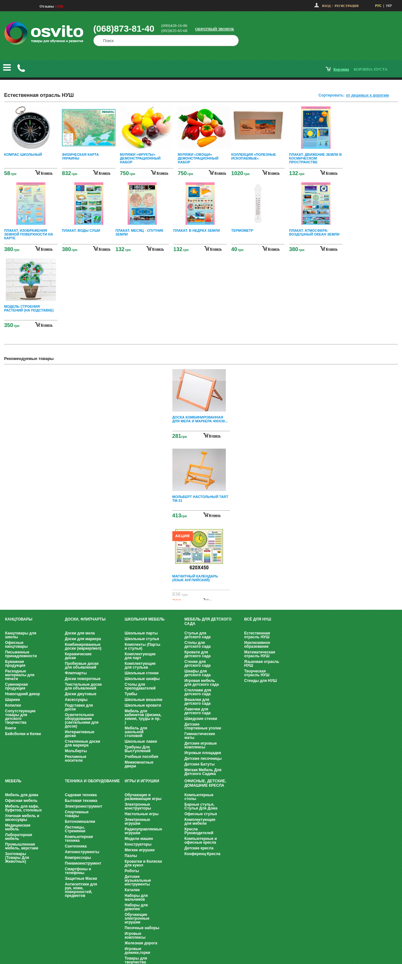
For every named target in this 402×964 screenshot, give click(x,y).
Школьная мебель (144, 619)
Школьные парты (141, 633)
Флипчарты (76, 673)
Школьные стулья (142, 639)
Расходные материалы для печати (19, 675)
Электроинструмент (83, 806)
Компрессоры (78, 857)
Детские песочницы (203, 758)
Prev (200, 374)
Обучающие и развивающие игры (143, 797)
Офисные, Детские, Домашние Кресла (205, 783)
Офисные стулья (200, 814)
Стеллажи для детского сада (197, 692)
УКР (389, 6)
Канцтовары (18, 619)
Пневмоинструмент (83, 863)
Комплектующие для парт (140, 656)
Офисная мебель (21, 800)
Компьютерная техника (79, 839)
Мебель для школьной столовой (136, 732)
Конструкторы (138, 844)
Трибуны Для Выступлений (138, 749)
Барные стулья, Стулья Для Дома (200, 806)
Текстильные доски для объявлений (83, 686)
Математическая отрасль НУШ (259, 654)
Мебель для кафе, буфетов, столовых (23, 808)
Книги (10, 728)
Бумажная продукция (15, 663)
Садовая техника (81, 795)
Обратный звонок (214, 29)
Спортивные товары (77, 814)
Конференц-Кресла (202, 854)
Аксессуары (76, 699)
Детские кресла (198, 848)
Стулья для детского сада (197, 635)
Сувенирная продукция (16, 686)
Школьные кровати (143, 705)
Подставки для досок (79, 707)
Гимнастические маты (199, 736)
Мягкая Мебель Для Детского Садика (202, 772)
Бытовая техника (81, 800)
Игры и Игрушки (142, 781)
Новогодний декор (22, 694)
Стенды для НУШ (260, 680)
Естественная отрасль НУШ (257, 635)
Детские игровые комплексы (200, 745)
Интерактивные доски (79, 734)
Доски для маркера (83, 639)
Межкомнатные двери (139, 764)
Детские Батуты (199, 764)
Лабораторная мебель (18, 837)
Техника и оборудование (92, 781)
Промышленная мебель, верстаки (21, 846)
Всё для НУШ (257, 619)
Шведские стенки (200, 718)
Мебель (13, 781)
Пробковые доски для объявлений (81, 665)
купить (47, 173)
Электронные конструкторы (138, 806)
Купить (215, 436)
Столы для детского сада (197, 644)
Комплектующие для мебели (199, 821)
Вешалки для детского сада (197, 701)
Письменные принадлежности (21, 654)
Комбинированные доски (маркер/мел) (83, 646)
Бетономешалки (80, 821)
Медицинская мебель (17, 827)
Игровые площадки (202, 753)
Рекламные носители (75, 758)
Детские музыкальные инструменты (138, 880)
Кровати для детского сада (197, 654)
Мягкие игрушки (140, 850)
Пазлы (131, 856)
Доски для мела (80, 633)
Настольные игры (141, 814)
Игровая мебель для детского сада (201, 682)
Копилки (13, 705)
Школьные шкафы (142, 679)
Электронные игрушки (137, 821)
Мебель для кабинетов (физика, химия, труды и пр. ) (143, 717)
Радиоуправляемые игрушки (143, 831)
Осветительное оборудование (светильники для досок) (81, 720)
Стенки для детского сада (197, 663)
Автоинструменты (82, 852)
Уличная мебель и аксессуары (22, 818)
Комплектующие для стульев (140, 665)
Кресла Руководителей (198, 831)
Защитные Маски (81, 878)
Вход (326, 6)
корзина (341, 69)
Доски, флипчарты (85, 619)
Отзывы (47, 6)
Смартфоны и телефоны (78, 871)
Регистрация (347, 6)
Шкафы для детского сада (197, 673)
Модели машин (139, 838)
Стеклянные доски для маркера (82, 743)
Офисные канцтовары (16, 644)
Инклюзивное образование (257, 644)
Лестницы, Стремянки (75, 829)
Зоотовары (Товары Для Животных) (17, 858)
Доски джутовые (80, 694)
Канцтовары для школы (20, 635)
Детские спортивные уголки (202, 726)
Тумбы (131, 694)
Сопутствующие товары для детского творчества (20, 717)
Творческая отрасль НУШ (256, 673)
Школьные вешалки (143, 699)
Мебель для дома (21, 795)
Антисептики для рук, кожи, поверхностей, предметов (81, 890)
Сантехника (76, 846)
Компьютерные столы (198, 797)
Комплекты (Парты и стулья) (142, 646)
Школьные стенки (141, 673)
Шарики (12, 699)
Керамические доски (78, 656)
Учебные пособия (141, 756)
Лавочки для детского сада (197, 711)
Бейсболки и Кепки (23, 734)
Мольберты (76, 751)
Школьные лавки (141, 741)
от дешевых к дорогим (367, 95)
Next (201, 595)
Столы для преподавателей (140, 686)
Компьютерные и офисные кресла (200, 840)
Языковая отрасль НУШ (261, 663)
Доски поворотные (83, 679)
